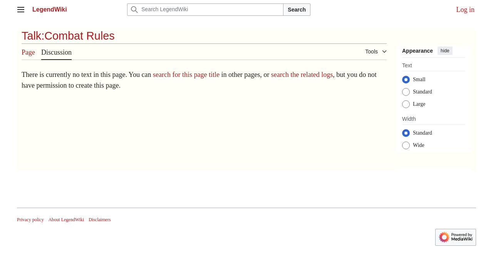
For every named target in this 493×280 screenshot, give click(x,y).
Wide (418, 145)
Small (419, 79)
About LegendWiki (66, 219)
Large (419, 104)
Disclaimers (100, 219)
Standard (422, 92)
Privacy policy (30, 219)
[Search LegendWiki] (205, 9)
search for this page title (186, 74)
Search (297, 10)
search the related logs (302, 74)
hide (445, 50)
